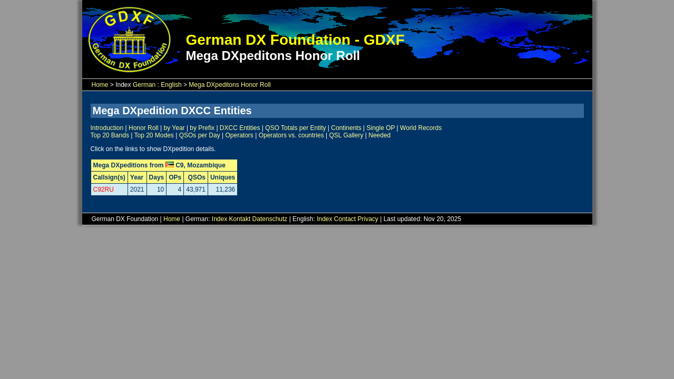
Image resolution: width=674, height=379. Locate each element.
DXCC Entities (240, 128)
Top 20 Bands (110, 135)
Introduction (107, 128)
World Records (421, 128)
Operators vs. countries (291, 135)
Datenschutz (270, 219)
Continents (346, 128)
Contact (345, 219)
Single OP (380, 128)
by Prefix (202, 128)
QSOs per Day (199, 135)
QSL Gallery (346, 135)
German (144, 84)
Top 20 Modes (153, 135)
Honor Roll (144, 128)
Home (100, 84)
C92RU (103, 189)
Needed (379, 135)
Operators (239, 135)
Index (219, 219)
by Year (174, 128)
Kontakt (240, 219)
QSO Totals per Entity (295, 128)
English (171, 84)
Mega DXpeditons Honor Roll (229, 84)
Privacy (368, 219)
